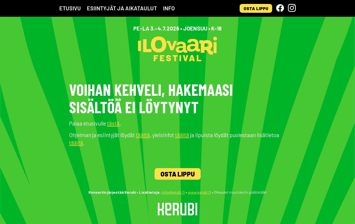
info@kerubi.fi (173, 192)
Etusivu (70, 8)
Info (169, 8)
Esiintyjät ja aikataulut (122, 8)
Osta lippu (256, 8)
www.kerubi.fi (199, 192)
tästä (113, 123)
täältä (143, 135)
